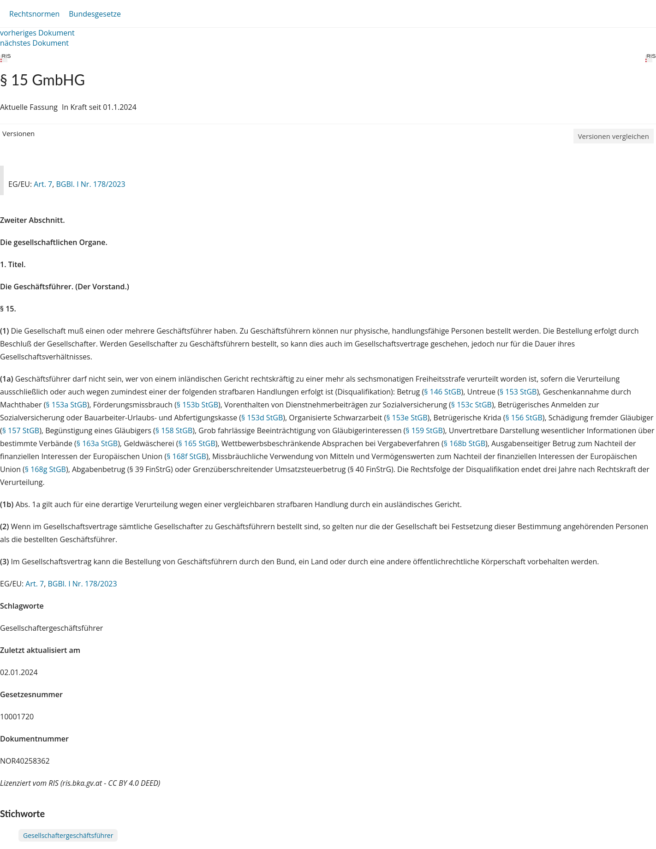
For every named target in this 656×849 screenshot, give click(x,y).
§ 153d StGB (262, 418)
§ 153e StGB (406, 418)
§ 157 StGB (20, 430)
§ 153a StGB (66, 405)
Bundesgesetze (95, 14)
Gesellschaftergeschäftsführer (68, 835)
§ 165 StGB (196, 443)
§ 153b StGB (197, 405)
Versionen (18, 133)
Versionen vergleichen (613, 136)
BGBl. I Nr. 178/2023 (90, 184)
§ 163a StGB (97, 443)
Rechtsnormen (34, 14)
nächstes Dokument (34, 43)
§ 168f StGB (186, 456)
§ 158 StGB (173, 430)
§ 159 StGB (424, 430)
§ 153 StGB (518, 392)
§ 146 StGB (442, 392)
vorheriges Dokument (37, 33)
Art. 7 (43, 184)
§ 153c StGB (471, 405)
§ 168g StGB (45, 469)
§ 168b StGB (464, 443)
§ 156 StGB (523, 418)
